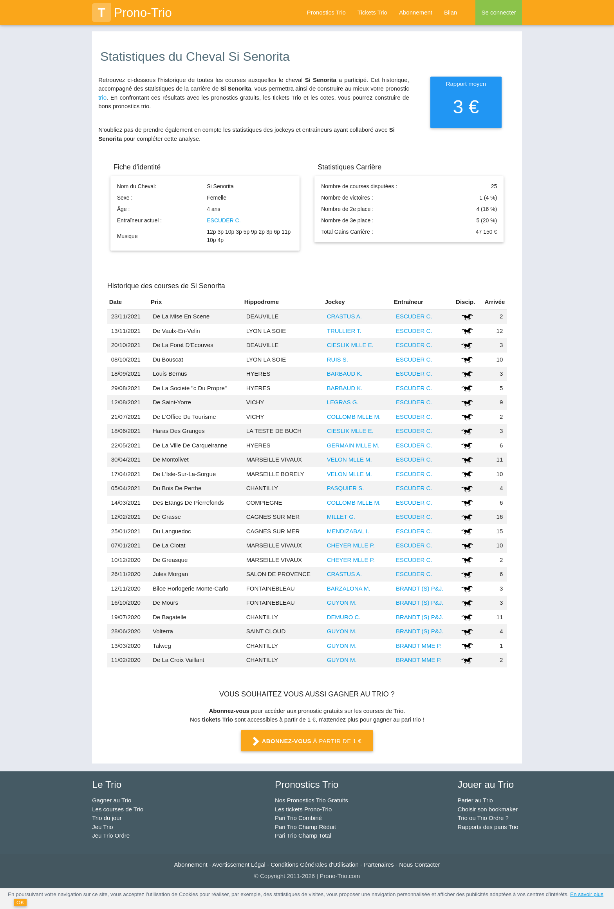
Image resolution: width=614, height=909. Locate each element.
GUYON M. (342, 602)
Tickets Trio (372, 12)
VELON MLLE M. (349, 459)
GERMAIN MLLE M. (353, 445)
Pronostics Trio (326, 12)
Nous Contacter (419, 864)
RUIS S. (337, 359)
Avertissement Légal (238, 864)
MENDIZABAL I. (348, 531)
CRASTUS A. (344, 316)
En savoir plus (586, 894)
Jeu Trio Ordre (111, 835)
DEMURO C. (344, 617)
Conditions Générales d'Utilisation (315, 864)
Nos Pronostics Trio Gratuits (311, 800)
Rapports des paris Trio (488, 827)
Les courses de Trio (117, 809)
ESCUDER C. (223, 220)
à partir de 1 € (307, 741)
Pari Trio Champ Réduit (305, 827)
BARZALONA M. (348, 588)
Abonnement (415, 12)
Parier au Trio (475, 800)
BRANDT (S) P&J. (419, 588)
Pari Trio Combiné (298, 817)
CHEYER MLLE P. (351, 545)
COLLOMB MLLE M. (354, 416)
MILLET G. (341, 516)
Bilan (450, 12)
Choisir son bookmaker (488, 809)
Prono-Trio (132, 12)
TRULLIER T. (344, 330)
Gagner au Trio (111, 800)
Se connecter (498, 12)
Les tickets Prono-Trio (303, 809)
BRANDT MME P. (419, 645)
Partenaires (379, 864)
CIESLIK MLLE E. (350, 345)
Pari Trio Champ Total (303, 835)
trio (102, 97)
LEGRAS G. (343, 402)
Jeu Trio (102, 827)
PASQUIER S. (345, 488)
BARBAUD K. (345, 373)
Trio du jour (106, 817)
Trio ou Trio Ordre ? (483, 817)
